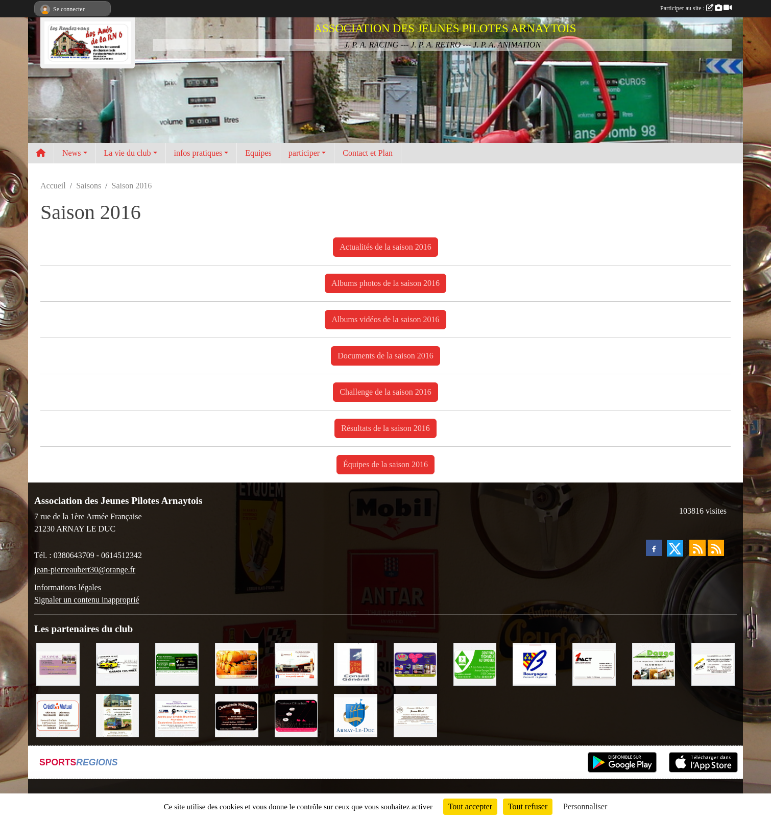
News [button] (71, 153)
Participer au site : (696, 8)
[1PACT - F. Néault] (594, 663)
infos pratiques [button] (198, 153)
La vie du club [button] (127, 153)
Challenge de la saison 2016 (385, 392)
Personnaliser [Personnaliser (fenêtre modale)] (585, 806)
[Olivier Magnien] (236, 663)
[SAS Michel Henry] (177, 663)
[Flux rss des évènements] (716, 548)
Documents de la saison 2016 (385, 355)
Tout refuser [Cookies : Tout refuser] (528, 806)
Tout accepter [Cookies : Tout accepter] (470, 806)
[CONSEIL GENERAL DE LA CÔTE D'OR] (355, 663)
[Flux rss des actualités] (697, 548)
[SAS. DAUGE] (654, 663)
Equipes (258, 153)
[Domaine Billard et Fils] (415, 714)
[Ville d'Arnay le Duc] (355, 714)
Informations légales (67, 587)
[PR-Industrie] (177, 714)
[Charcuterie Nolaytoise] (236, 714)
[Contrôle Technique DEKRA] (475, 663)
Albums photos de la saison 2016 (385, 283)
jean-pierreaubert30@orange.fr (84, 569)
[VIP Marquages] (415, 663)
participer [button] (304, 153)
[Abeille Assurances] (713, 663)
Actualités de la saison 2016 (385, 247)
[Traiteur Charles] (296, 714)
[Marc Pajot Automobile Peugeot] (117, 714)
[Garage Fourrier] (117, 663)
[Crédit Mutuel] (58, 714)
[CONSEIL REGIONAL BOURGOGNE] (534, 663)
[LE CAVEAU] (58, 663)
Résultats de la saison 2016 (385, 428)
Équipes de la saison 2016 (385, 464)
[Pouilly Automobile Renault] (296, 663)
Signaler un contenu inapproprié (86, 599)
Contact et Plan (368, 153)
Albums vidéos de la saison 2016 (385, 319)
